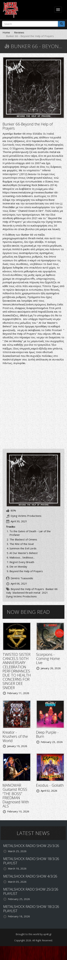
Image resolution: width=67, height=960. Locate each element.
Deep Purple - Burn (47, 734)
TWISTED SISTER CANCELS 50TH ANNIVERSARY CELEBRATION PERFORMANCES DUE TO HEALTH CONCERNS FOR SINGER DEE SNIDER (17, 671)
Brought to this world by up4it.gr (34, 934)
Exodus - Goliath (50, 785)
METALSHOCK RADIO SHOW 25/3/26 (31, 845)
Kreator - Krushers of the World (15, 736)
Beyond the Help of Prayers (27, 589)
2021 (45, 592)
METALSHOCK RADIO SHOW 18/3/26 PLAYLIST (31, 860)
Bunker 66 (52, 589)
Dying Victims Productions (21, 596)
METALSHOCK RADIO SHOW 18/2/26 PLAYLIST (31, 908)
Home (6, 32)
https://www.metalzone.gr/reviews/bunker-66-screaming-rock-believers (31, 194)
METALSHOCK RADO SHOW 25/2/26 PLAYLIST (30, 891)
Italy (8, 592)
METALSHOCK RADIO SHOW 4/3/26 (30, 876)
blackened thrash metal (26, 592)
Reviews (19, 32)
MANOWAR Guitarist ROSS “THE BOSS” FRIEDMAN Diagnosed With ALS (16, 795)
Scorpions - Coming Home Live (48, 658)
